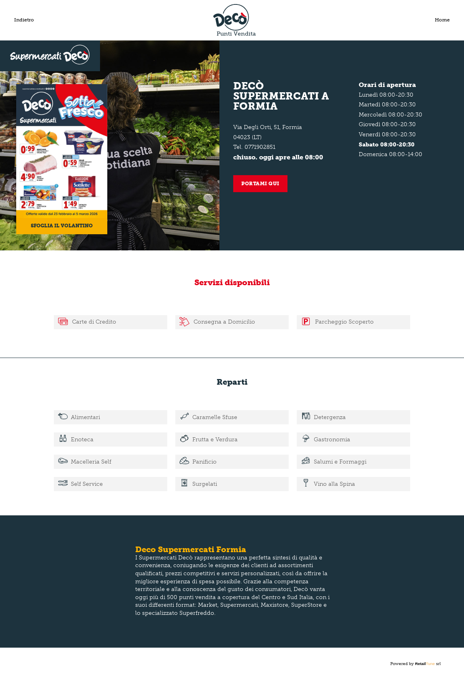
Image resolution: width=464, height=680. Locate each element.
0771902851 (260, 147)
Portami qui (260, 183)
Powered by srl (415, 663)
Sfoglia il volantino (62, 226)
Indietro (24, 20)
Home (442, 20)
